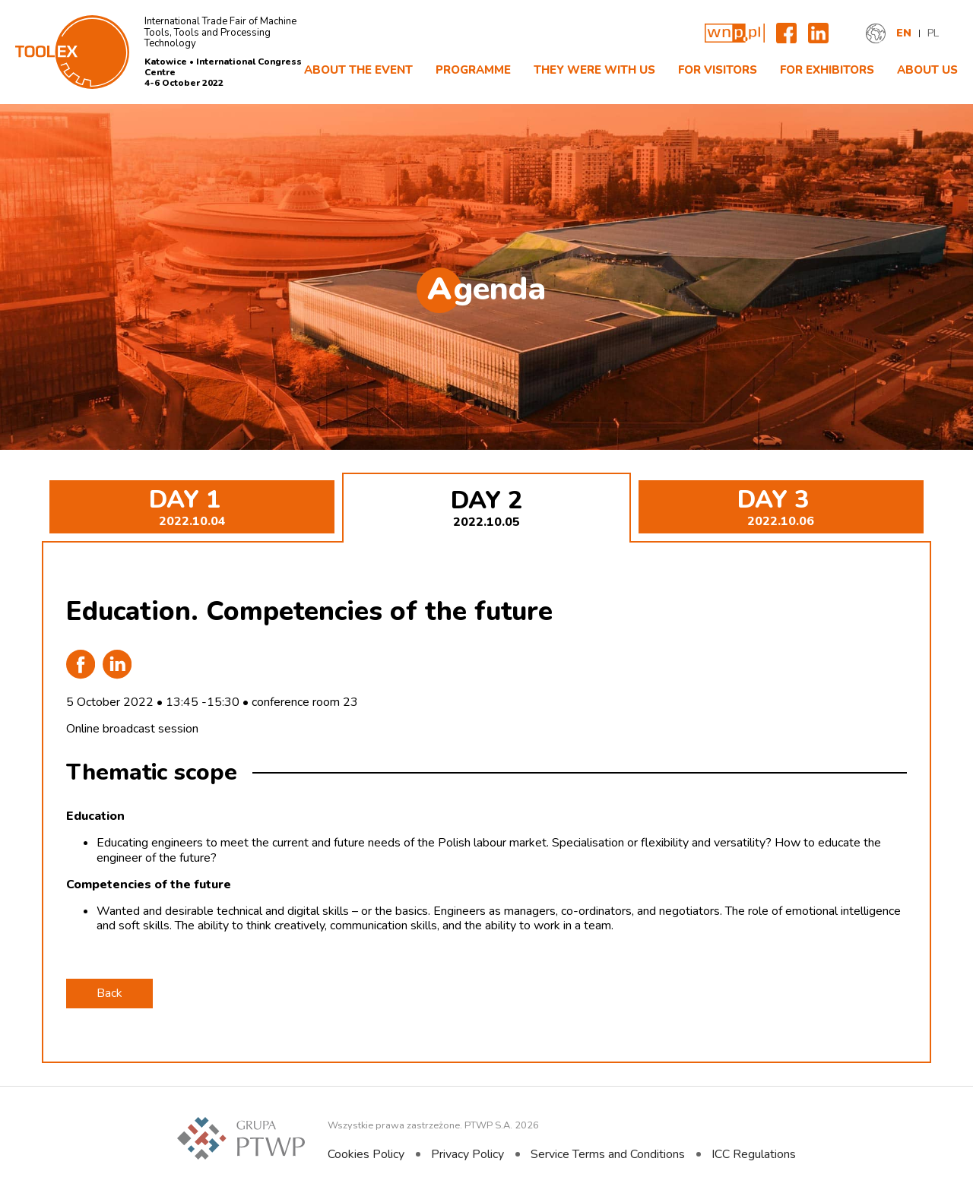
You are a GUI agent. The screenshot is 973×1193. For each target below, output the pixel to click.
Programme (473, 70)
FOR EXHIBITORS (827, 70)
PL (933, 33)
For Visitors (717, 70)
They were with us (594, 70)
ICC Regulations (754, 1154)
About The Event (358, 70)
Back (109, 993)
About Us (927, 70)
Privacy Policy (467, 1154)
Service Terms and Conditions (608, 1154)
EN (903, 33)
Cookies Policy (366, 1154)
